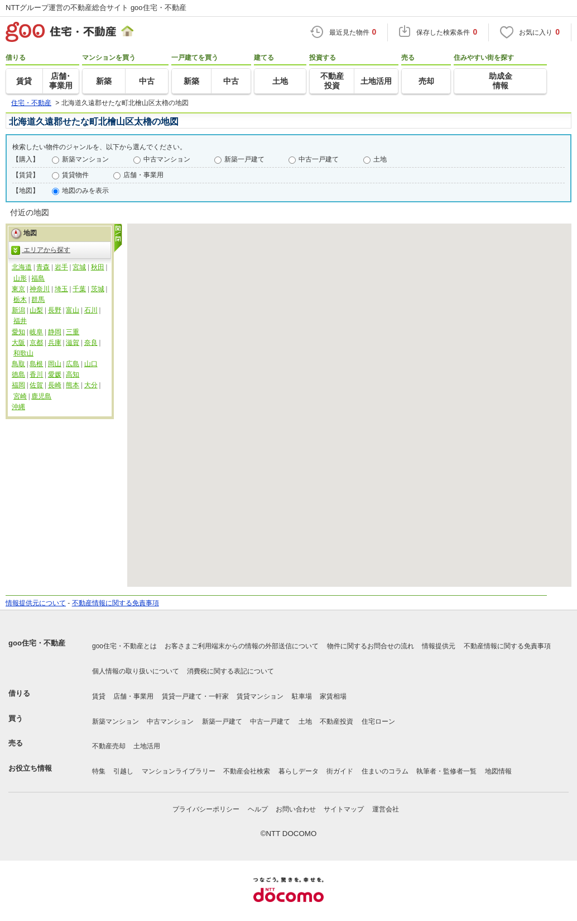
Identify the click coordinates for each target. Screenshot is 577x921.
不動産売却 (109, 746)
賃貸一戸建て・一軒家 (195, 696)
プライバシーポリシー (205, 809)
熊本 (72, 385)
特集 (98, 771)
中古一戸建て (319, 159)
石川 (91, 310)
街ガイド (339, 771)
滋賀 (72, 342)
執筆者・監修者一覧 (446, 771)
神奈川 (40, 289)
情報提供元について (36, 603)
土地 (380, 159)
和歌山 (23, 353)
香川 (36, 374)
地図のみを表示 (85, 190)
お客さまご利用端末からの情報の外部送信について (242, 646)
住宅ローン (378, 721)
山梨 (36, 310)
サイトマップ (344, 809)
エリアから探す (40, 250)
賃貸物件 (75, 175)
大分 (91, 385)
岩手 (61, 267)
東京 (18, 289)
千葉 (79, 289)
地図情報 (498, 771)
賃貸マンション (260, 696)
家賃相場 (333, 696)
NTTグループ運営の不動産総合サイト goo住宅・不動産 (96, 7)
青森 (43, 267)
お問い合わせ (296, 809)
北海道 (22, 267)
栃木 (20, 299)
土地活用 (146, 746)
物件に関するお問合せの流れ (370, 646)
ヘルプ (258, 809)
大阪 (18, 342)
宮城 (79, 267)
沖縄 (18, 407)
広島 (72, 364)
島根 (36, 364)
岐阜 (36, 332)
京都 (36, 342)
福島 (38, 278)
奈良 (91, 342)
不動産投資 (336, 721)
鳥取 (18, 364)
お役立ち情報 (30, 768)
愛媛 (54, 374)
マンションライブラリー (178, 771)
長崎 (54, 385)
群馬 (38, 299)
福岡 (18, 385)
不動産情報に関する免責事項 (115, 603)
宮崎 (20, 396)
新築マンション (85, 159)
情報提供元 (438, 646)
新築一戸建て (244, 159)
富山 (72, 310)
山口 (91, 364)
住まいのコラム (385, 771)
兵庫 (54, 342)
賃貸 (98, 696)
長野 (54, 310)
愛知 (18, 332)
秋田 (97, 267)
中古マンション (166, 159)
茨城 (97, 289)
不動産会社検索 (246, 771)
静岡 (54, 332)
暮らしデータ (298, 771)
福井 (20, 321)
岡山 (54, 364)
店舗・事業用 (143, 175)
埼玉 (61, 289)
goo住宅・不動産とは (124, 646)
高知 (72, 374)
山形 (20, 278)
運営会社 (385, 809)
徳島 (18, 374)
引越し (123, 771)
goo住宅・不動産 (36, 643)
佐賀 (36, 385)
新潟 (18, 310)
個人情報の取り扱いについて (135, 671)
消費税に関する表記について (230, 671)
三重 (72, 332)
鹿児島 (41, 396)
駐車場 (302, 696)
